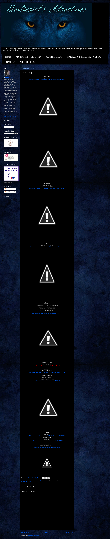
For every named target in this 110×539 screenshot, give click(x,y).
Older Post (69, 532)
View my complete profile (10, 116)
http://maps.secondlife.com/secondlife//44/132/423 (47, 380)
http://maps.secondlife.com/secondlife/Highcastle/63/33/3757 (47, 440)
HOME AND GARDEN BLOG (19, 62)
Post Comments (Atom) (33, 535)
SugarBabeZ (69, 480)
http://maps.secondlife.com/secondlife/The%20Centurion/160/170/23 (47, 79)
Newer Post (25, 532)
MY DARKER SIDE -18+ (28, 56)
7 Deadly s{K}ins (38, 480)
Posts (7, 188)
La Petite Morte (53, 480)
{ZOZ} (26, 480)
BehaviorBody (46, 480)
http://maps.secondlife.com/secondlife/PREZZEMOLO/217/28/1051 (47, 188)
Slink (64, 480)
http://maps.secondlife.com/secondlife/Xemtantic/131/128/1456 (47, 247)
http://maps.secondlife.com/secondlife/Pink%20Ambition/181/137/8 (47, 435)
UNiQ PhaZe (24, 481)
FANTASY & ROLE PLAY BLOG (84, 56)
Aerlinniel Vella (9, 77)
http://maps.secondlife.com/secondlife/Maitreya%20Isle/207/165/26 (47, 372)
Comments (8, 191)
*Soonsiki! (31, 480)
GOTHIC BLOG (54, 56)
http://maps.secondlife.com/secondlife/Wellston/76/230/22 (47, 313)
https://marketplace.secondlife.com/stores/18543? (47, 447)
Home (8, 56)
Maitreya (60, 480)
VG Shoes (30, 481)
